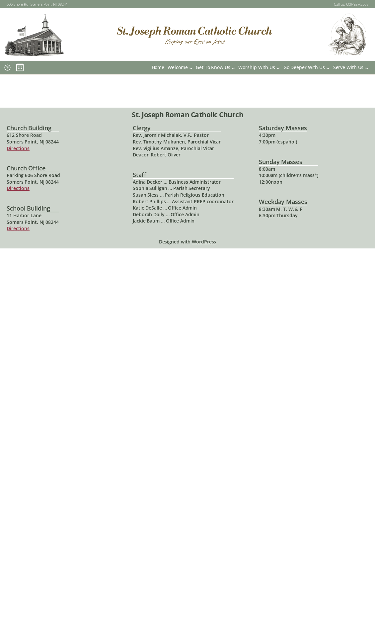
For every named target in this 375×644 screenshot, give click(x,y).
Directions (18, 148)
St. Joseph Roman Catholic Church (194, 31)
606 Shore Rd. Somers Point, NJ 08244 (37, 4)
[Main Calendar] (20, 67)
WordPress (204, 241)
